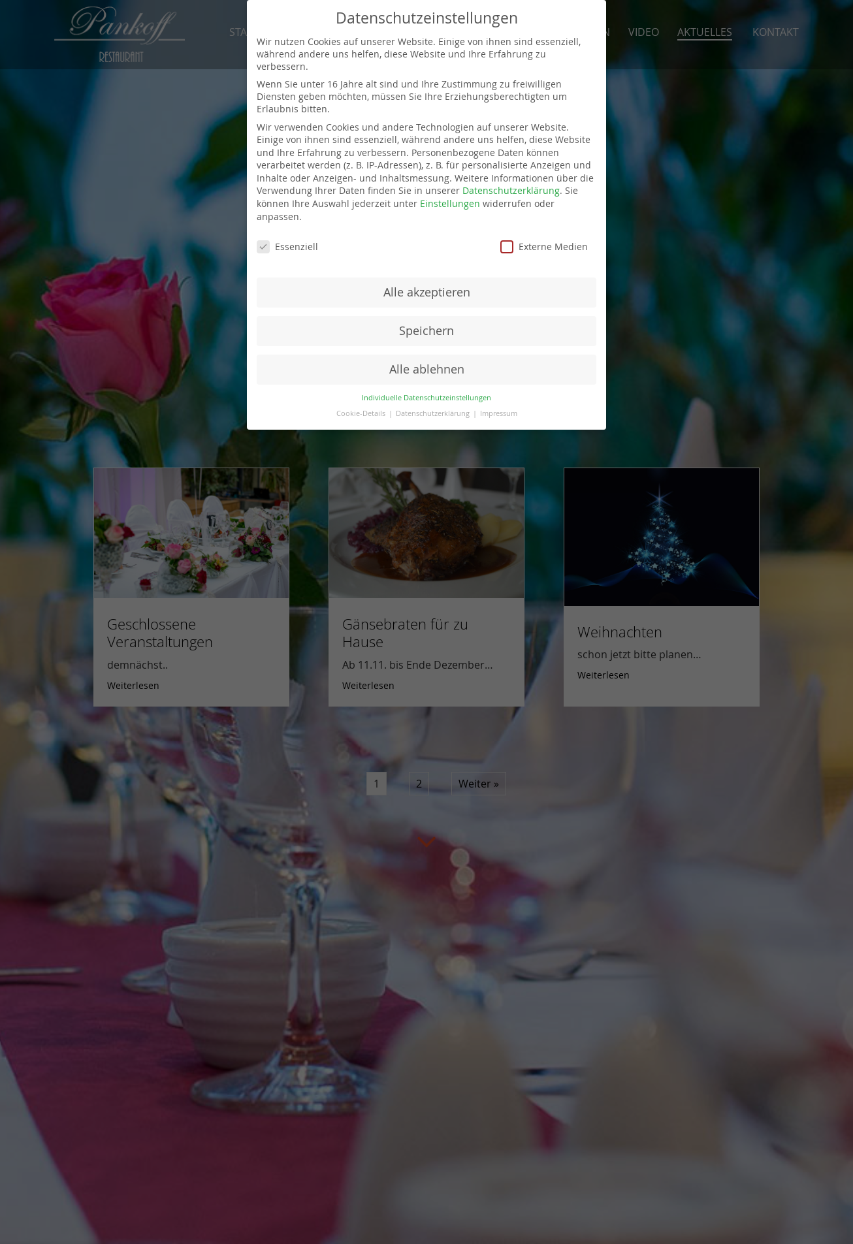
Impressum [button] (498, 413)
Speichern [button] (426, 330)
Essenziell (287, 246)
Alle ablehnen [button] (426, 369)
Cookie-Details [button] (361, 413)
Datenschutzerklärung (511, 190)
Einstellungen (450, 203)
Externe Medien (544, 246)
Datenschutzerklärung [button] (434, 413)
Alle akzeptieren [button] (426, 292)
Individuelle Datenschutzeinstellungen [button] (426, 397)
